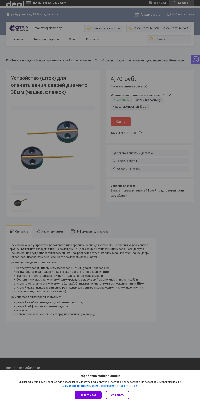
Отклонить (117, 394)
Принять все (88, 394)
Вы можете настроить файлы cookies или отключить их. (98, 385)
